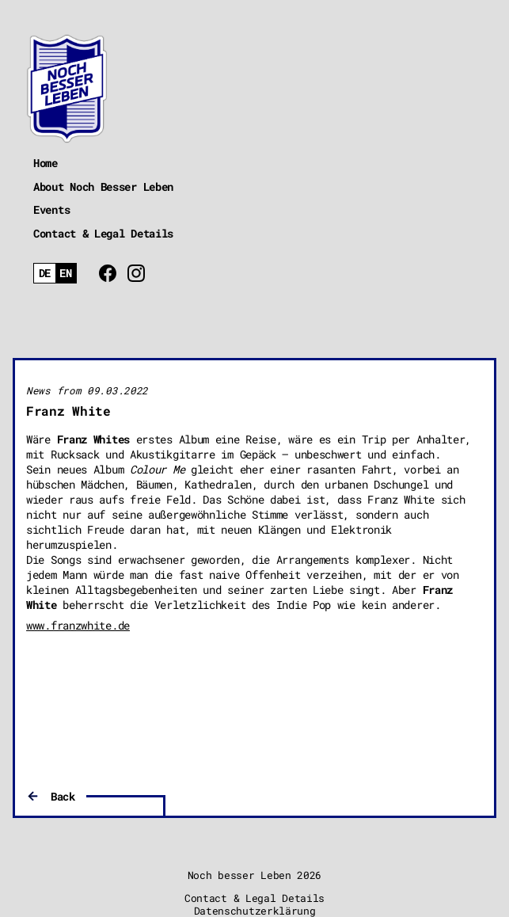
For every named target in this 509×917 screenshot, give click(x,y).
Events (51, 209)
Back (63, 796)
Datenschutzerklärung (255, 910)
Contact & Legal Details (103, 233)
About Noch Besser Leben (103, 186)
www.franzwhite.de (78, 625)
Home (45, 162)
